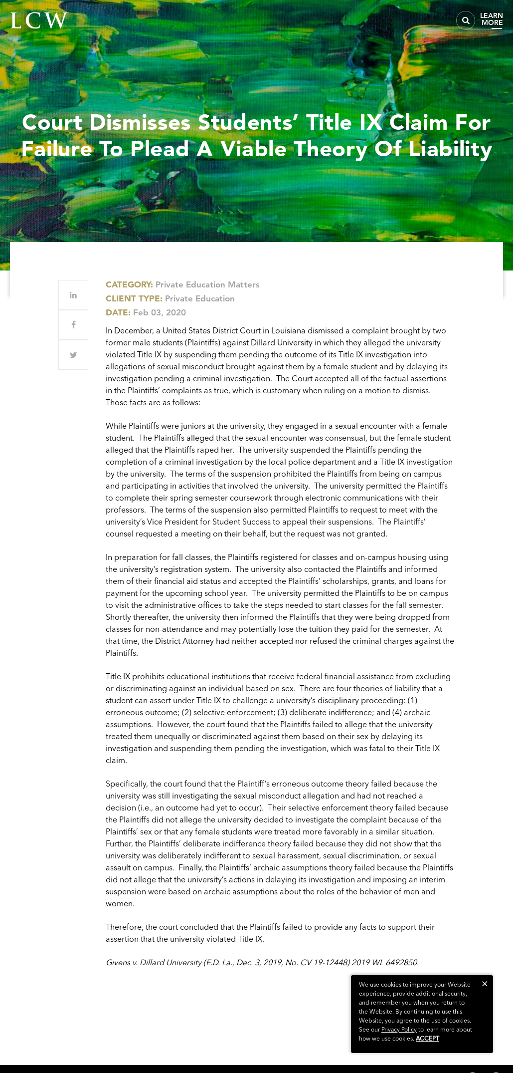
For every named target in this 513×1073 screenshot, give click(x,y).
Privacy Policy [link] (399, 1029)
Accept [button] (427, 1038)
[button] (485, 983)
